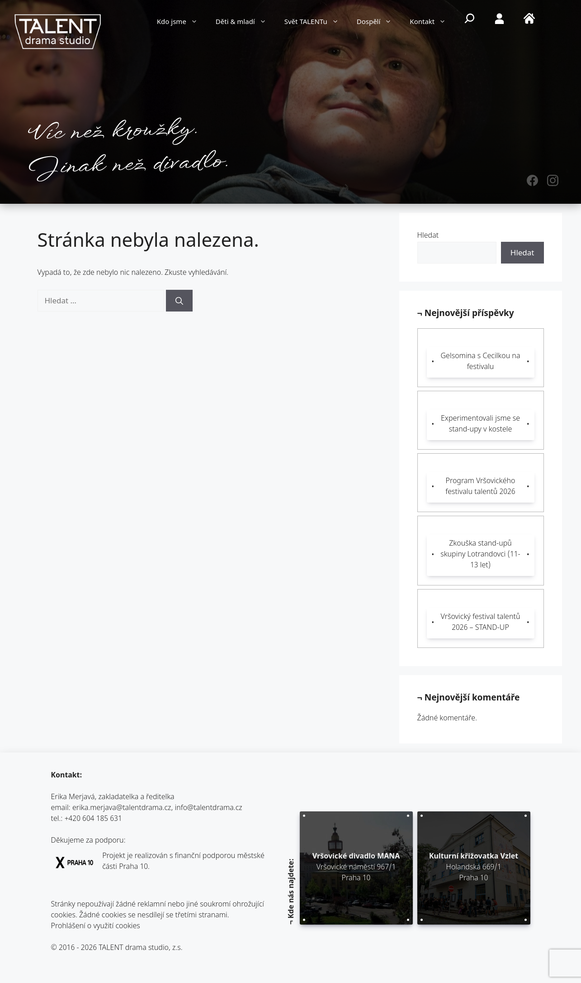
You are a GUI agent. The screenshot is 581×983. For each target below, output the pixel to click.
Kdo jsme (182, 22)
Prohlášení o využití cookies (95, 926)
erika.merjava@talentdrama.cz (121, 808)
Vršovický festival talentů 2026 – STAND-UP (480, 623)
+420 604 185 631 (93, 819)
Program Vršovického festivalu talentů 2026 (480, 487)
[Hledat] (179, 301)
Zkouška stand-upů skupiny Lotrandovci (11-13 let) (480, 555)
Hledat (428, 236)
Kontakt (432, 22)
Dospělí (379, 22)
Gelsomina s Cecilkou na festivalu (480, 362)
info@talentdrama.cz (208, 808)
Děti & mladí (245, 22)
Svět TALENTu (316, 22)
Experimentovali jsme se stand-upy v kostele (480, 424)
